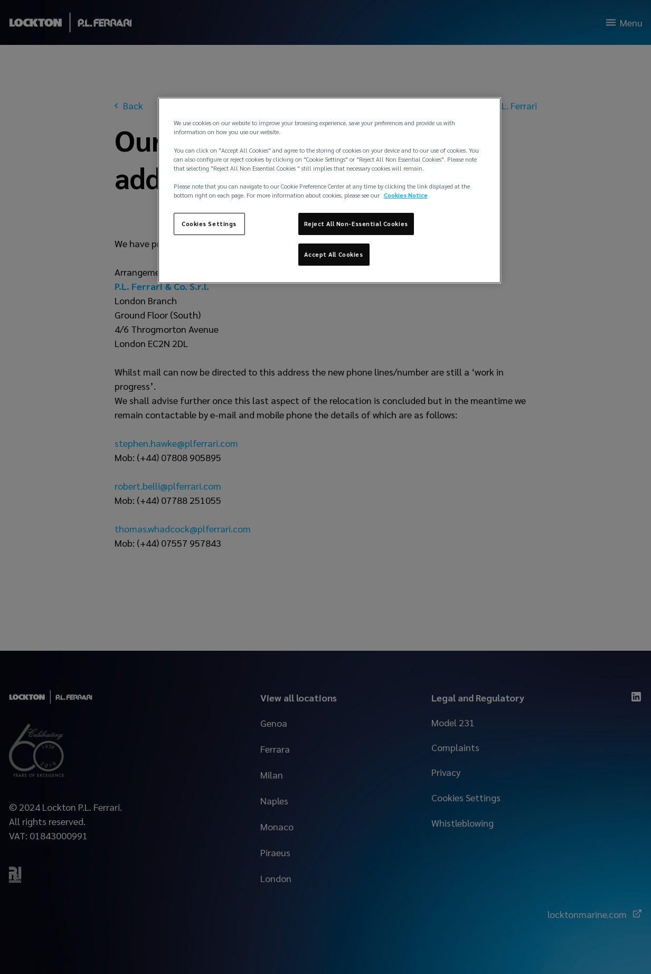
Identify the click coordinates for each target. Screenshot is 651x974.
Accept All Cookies (333, 254)
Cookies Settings (209, 224)
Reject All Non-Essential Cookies (356, 224)
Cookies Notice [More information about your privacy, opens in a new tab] (406, 195)
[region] (329, 190)
